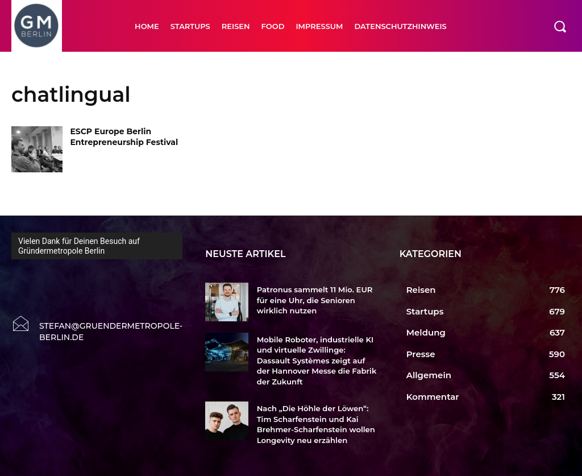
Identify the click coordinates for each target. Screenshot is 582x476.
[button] (560, 26)
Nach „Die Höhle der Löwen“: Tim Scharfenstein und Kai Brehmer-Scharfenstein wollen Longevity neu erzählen (315, 423)
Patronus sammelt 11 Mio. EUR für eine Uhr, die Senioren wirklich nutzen (314, 299)
